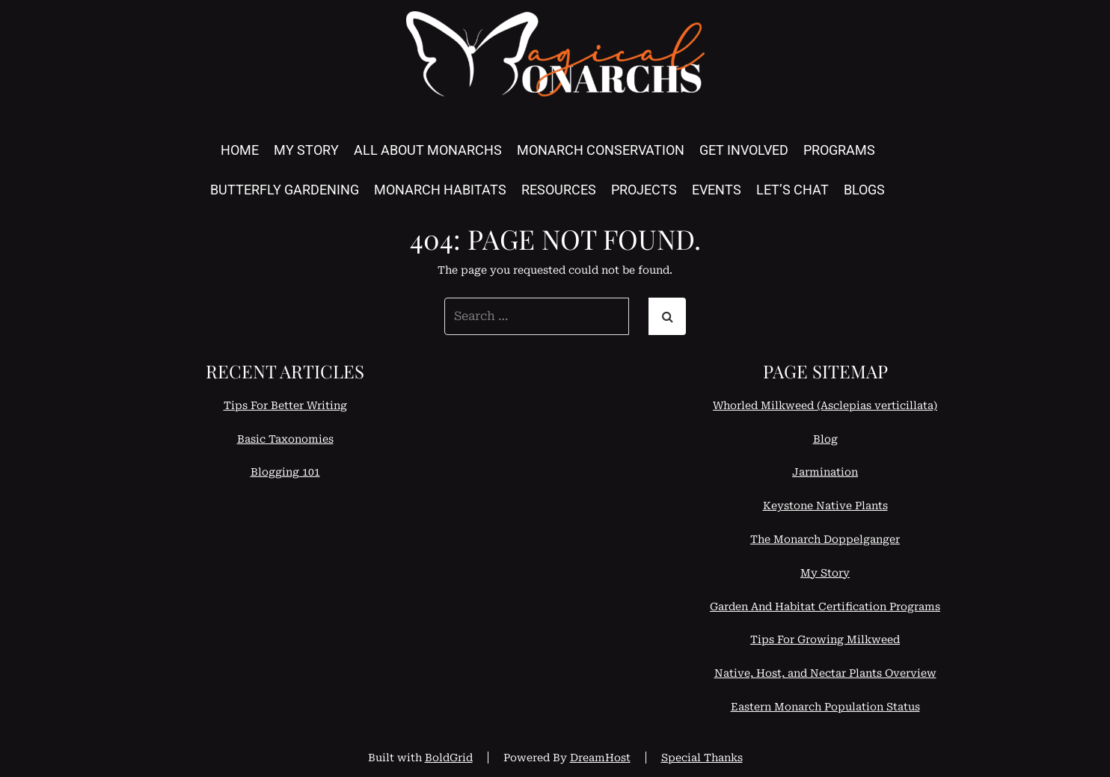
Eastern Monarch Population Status (825, 707)
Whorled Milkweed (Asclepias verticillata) (825, 405)
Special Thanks (702, 758)
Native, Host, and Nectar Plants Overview (825, 673)
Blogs (864, 189)
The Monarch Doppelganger (825, 539)
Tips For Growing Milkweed (825, 639)
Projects (644, 189)
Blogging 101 (285, 472)
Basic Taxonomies (285, 439)
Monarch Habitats (440, 189)
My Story (306, 150)
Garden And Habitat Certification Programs (825, 606)
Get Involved (743, 150)
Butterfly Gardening (284, 189)
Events (716, 189)
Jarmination (825, 472)
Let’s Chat (792, 189)
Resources (558, 189)
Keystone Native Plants (825, 506)
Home (240, 150)
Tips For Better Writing (285, 405)
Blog (825, 439)
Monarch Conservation (600, 150)
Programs (839, 150)
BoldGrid (449, 758)
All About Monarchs (428, 150)
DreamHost (600, 758)
